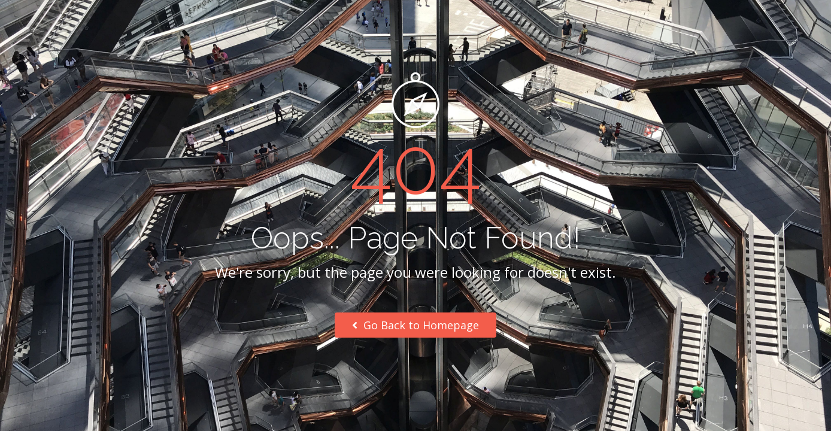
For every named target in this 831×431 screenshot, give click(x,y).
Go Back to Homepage (415, 325)
